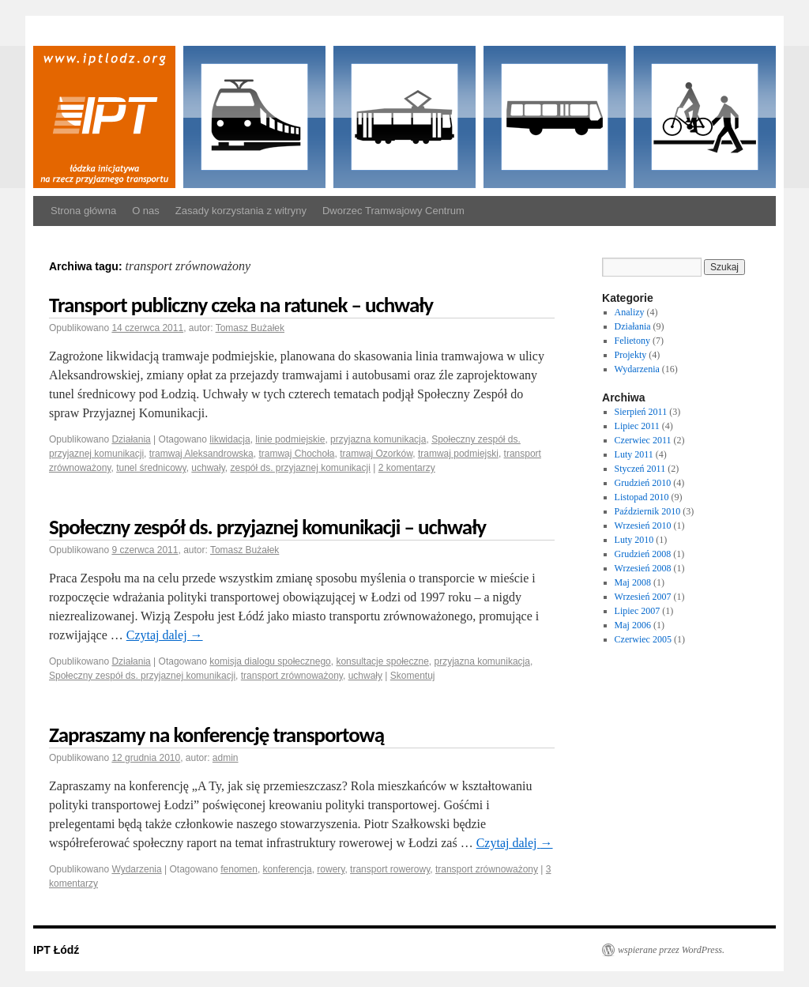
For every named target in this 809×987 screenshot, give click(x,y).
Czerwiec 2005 (643, 639)
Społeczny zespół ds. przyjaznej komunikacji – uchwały (267, 527)
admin (226, 757)
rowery (330, 869)
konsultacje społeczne (382, 661)
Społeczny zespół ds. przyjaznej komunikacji (142, 675)
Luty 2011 (634, 454)
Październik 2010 (648, 511)
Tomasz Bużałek (250, 327)
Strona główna (83, 211)
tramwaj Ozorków (376, 453)
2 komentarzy (406, 467)
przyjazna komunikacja (378, 439)
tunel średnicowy (151, 467)
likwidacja (229, 439)
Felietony (632, 340)
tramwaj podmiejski (458, 453)
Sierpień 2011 (641, 411)
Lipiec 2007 (637, 610)
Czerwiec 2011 (643, 440)
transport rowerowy (390, 869)
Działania (130, 439)
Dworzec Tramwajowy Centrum (393, 211)
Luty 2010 (634, 539)
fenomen (239, 869)
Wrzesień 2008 (643, 568)
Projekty (631, 354)
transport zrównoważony (292, 675)
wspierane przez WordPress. (671, 949)
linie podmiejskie (290, 439)
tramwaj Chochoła (296, 453)
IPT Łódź (56, 950)
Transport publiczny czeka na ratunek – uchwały (241, 305)
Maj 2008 (633, 582)
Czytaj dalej (164, 635)
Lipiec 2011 (637, 425)
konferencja (287, 869)
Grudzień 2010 (643, 482)
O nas (146, 211)
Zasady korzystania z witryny (241, 211)
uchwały (207, 467)
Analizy (630, 312)
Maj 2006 (633, 625)
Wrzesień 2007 (643, 596)
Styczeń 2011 (640, 468)
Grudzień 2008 (643, 553)
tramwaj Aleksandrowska (201, 453)
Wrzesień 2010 (643, 525)
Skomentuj (412, 675)
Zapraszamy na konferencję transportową (216, 734)
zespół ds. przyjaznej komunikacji (300, 467)
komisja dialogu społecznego (269, 661)
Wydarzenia (136, 869)
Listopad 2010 (642, 497)
